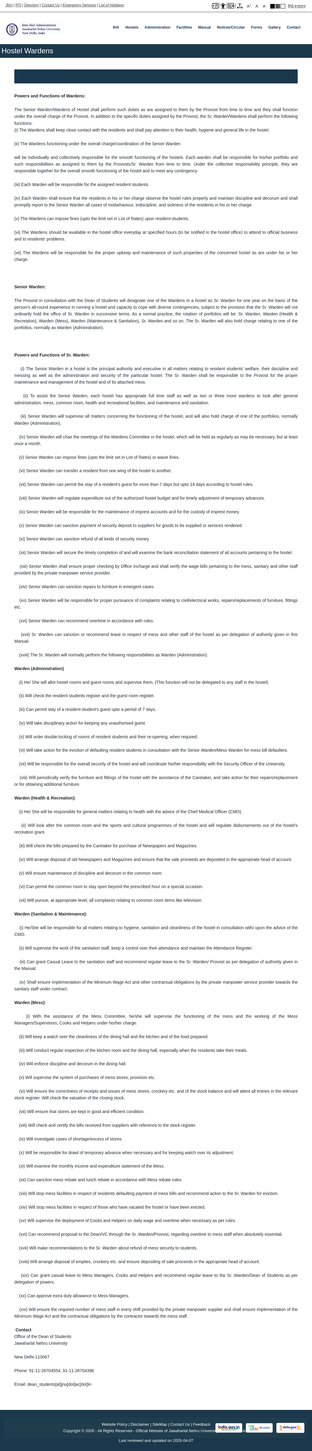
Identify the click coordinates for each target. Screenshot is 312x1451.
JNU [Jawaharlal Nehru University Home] (8, 5)
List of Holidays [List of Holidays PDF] (111, 5)
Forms (256, 27)
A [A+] (249, 6)
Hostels (131, 27)
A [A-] (264, 6)
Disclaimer (140, 1424)
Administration (158, 27)
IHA (116, 27)
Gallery (274, 27)
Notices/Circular (231, 27)
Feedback (202, 1424)
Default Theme (283, 6)
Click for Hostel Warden (39, 76)
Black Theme (272, 6)
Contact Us (51, 5)
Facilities (184, 27)
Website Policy (114, 1424)
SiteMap (159, 1424)
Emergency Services (79, 5)
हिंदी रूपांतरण (297, 6)
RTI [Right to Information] (18, 5)
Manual (204, 27)
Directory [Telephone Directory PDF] (31, 5)
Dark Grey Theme (277, 6)
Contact (293, 27)
